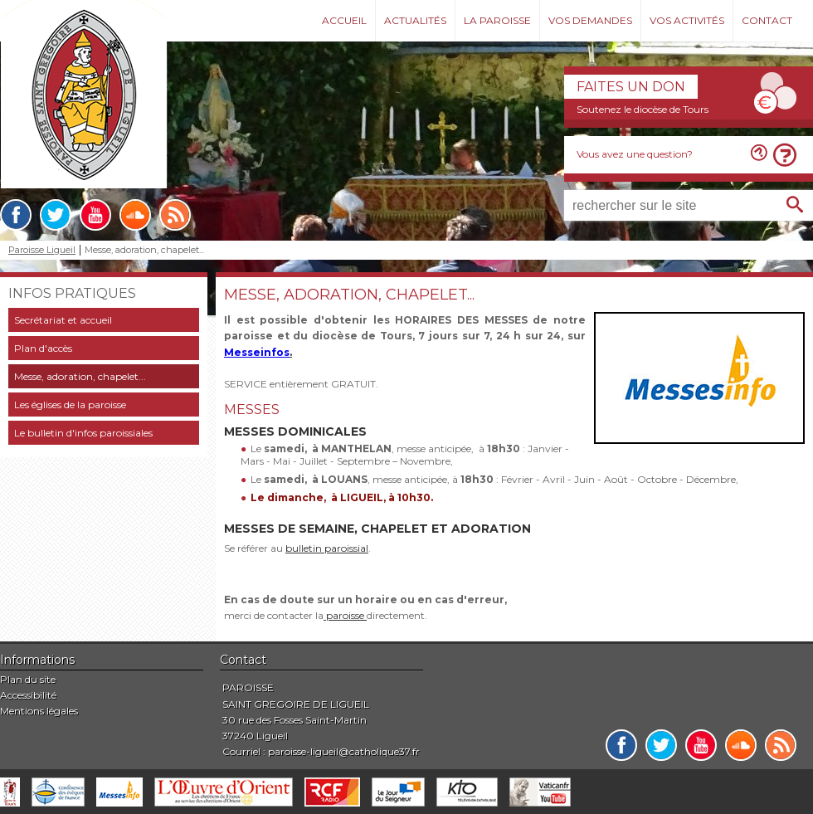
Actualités (415, 20)
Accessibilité (28, 695)
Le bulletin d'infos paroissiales (83, 432)
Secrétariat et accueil (63, 320)
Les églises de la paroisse (70, 404)
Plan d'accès (43, 348)
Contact (767, 20)
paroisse (345, 615)
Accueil (344, 20)
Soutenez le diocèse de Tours (642, 109)
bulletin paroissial (326, 548)
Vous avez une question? (635, 154)
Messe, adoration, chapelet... (80, 376)
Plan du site (28, 679)
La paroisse (497, 20)
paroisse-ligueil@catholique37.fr (344, 751)
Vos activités (687, 20)
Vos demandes (590, 20)
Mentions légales (39, 710)
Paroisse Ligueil (41, 250)
